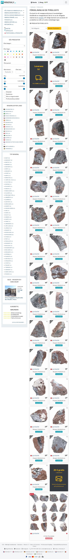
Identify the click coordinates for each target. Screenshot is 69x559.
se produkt (39, 57)
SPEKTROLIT (9, 258)
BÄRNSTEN (8, 177)
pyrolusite (34, 52)
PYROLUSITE (9, 241)
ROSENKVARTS (9, 247)
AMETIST (8, 162)
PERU (7, 133)
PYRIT (7, 239)
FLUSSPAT (8, 193)
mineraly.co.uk (17, 551)
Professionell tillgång (46, 544)
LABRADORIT (9, 223)
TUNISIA (8, 139)
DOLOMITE (8, 186)
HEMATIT (8, 206)
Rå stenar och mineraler (13, 10)
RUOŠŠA (8, 137)
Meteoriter (8, 24)
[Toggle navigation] (66, 2)
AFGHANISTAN (9, 109)
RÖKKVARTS (9, 252)
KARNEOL (8, 217)
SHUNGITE (8, 256)
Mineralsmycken (10, 22)
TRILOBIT (8, 265)
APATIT (7, 169)
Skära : (5, 86)
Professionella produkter (13, 33)
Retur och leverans (35, 544)
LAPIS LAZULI (9, 225)
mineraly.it (40, 551)
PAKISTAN (8, 135)
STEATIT (7, 263)
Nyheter (7, 28)
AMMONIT (8, 164)
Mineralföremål (11, 17)
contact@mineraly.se (46, 548)
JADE (7, 210)
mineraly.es (49, 551)
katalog (33, 7)
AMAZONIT (8, 160)
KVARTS (8, 219)
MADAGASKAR (10, 129)
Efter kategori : (7, 43)
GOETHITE (8, 201)
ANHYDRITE (8, 166)
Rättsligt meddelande (10, 544)
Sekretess (19, 544)
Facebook (17, 548)
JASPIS (7, 212)
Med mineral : (7, 69)
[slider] (5, 78)
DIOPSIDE (8, 184)
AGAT (7, 158)
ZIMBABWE (8, 148)
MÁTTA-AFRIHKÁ (9, 146)
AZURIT (7, 173)
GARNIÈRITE (9, 197)
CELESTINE (8, 182)
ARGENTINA (9, 111)
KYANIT (7, 221)
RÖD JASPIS (8, 249)
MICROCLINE (9, 232)
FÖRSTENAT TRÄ (10, 195)
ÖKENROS (8, 274)
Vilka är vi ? (26, 544)
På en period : (7, 63)
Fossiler (8, 20)
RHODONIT (8, 243)
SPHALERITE (9, 260)
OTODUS (8, 236)
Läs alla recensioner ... (18, 322)
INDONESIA (9, 122)
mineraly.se (38, 553)
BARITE (8, 175)
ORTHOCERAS (9, 234)
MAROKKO (9, 126)
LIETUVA (8, 124)
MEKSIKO (8, 131)
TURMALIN (8, 267)
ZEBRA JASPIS (9, 271)
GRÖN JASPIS (9, 204)
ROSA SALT (8, 245)
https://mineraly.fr (60, 548)
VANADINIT (8, 269)
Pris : (5, 76)
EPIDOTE (8, 188)
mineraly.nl (59, 551)
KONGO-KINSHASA (10, 115)
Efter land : (18, 69)
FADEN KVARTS (9, 190)
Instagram (25, 548)
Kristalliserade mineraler (13, 15)
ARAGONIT (8, 171)
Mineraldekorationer (12, 13)
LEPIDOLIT (8, 228)
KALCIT (8, 214)
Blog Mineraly (8, 548)
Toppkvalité (8, 30)
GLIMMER (8, 199)
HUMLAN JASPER (10, 208)
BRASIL (8, 113)
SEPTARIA (8, 254)
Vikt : (5, 81)
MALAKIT (8, 230)
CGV (3, 544)
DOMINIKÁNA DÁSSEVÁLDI (12, 118)
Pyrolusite (40, 7)
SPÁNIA (8, 120)
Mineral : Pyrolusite (54, 28)
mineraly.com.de (29, 551)
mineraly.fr (7, 551)
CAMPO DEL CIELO (10, 179)
